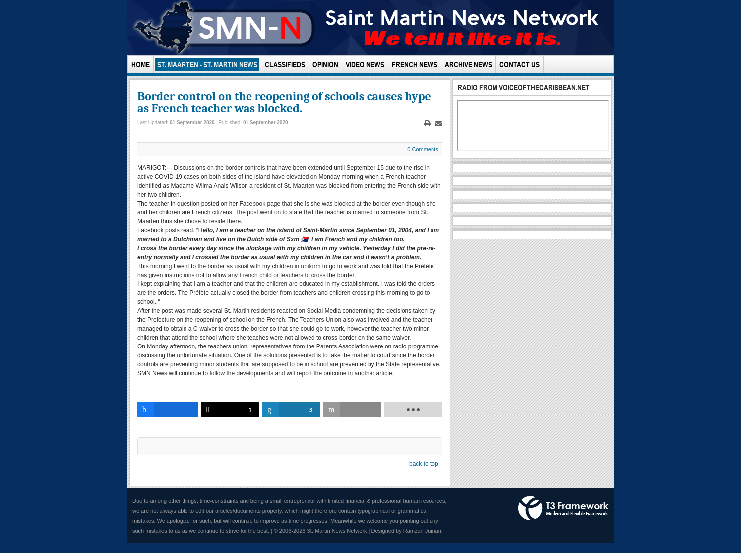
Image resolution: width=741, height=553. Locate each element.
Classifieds (285, 64)
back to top (423, 463)
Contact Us (519, 64)
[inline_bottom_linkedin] (291, 409)
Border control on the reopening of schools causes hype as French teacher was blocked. (284, 102)
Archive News (468, 64)
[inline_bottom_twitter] (230, 409)
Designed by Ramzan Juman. (407, 531)
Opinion (325, 64)
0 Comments (422, 149)
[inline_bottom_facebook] (167, 409)
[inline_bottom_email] (352, 409)
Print (427, 123)
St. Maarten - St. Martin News (207, 64)
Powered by (563, 508)
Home (140, 64)
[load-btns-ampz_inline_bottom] (413, 409)
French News (414, 64)
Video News (365, 64)
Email (438, 123)
